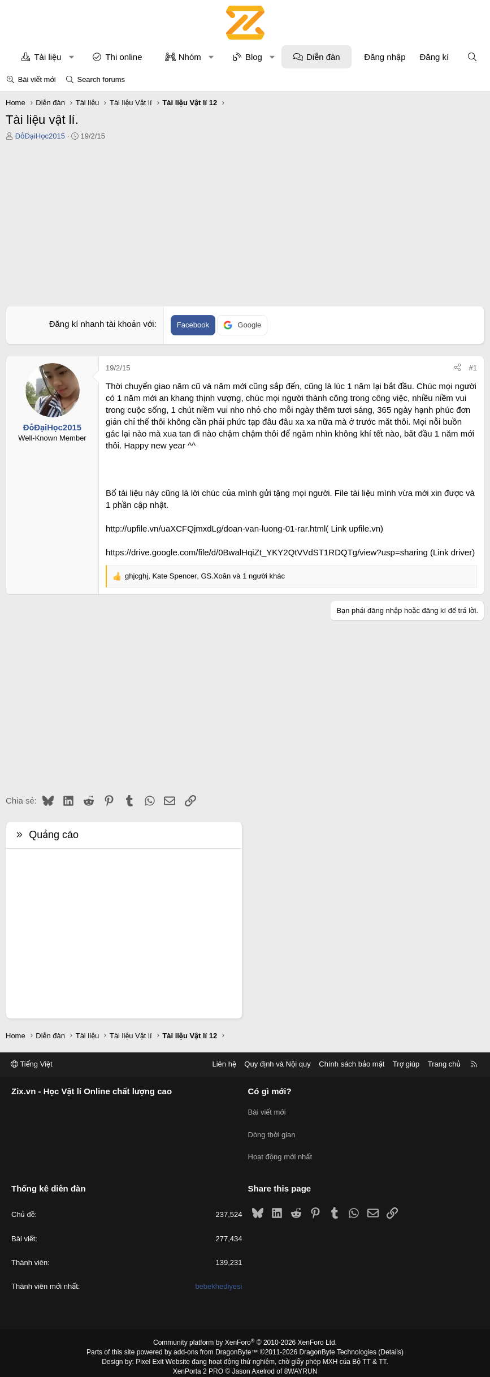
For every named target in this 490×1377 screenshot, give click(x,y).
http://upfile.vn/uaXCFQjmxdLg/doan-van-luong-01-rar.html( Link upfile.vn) (244, 528)
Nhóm (190, 57)
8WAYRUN (301, 1364)
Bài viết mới (37, 79)
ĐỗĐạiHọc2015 (40, 136)
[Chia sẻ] (457, 368)
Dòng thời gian (272, 1130)
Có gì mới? (270, 1091)
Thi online (123, 57)
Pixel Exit (149, 1354)
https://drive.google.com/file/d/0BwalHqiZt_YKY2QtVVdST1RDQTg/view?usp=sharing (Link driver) (290, 552)
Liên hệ (224, 1064)
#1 (473, 368)
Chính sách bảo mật (351, 1064)
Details (390, 1345)
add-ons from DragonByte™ (216, 1345)
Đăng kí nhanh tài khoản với (101, 324)
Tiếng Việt (32, 1064)
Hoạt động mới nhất (280, 1151)
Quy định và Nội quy (277, 1064)
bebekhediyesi (218, 1279)
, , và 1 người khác (205, 576)
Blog (253, 57)
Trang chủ (444, 1064)
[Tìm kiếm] (472, 56)
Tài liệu (47, 57)
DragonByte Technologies (337, 1345)
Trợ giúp (406, 1064)
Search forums (101, 79)
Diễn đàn (323, 57)
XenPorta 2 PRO (198, 1364)
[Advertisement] (245, 227)
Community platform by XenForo (245, 1335)
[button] (71, 56)
